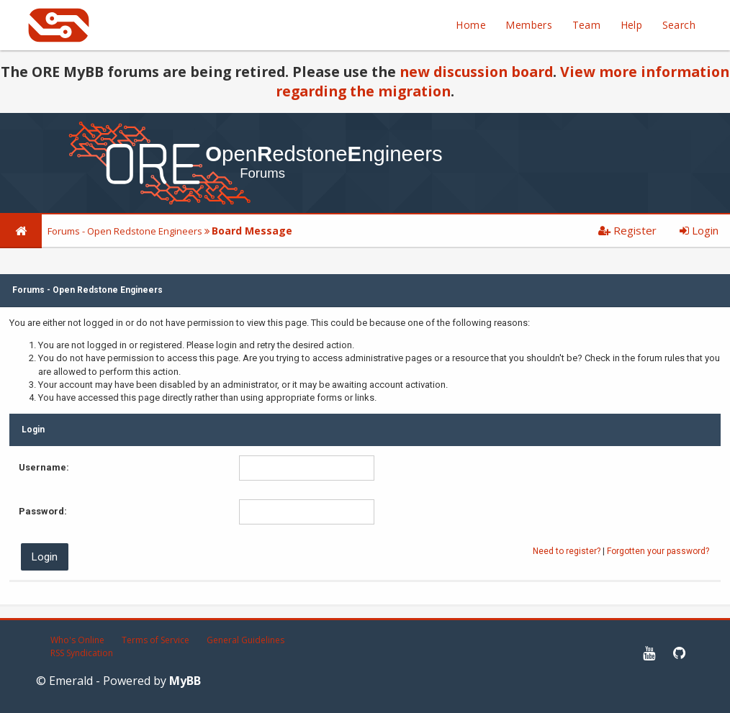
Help (632, 25)
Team (586, 25)
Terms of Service (155, 640)
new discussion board (476, 71)
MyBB (185, 681)
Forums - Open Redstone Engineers (125, 230)
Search (678, 25)
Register (627, 230)
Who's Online (77, 640)
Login (699, 230)
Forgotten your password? (658, 551)
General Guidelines (245, 640)
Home (471, 25)
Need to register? (566, 551)
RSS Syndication (81, 653)
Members (528, 25)
